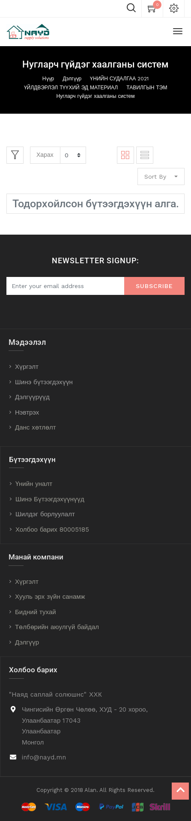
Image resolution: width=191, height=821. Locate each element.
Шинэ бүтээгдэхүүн (44, 382)
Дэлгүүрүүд (32, 397)
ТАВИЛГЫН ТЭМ (146, 88)
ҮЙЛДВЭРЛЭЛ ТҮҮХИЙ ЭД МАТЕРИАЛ (71, 88)
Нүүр (48, 79)
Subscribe (154, 285)
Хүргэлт (27, 367)
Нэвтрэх (27, 412)
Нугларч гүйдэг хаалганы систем (95, 96)
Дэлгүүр (72, 79)
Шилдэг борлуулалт (45, 514)
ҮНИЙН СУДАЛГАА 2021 (119, 79)
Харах (45, 154)
